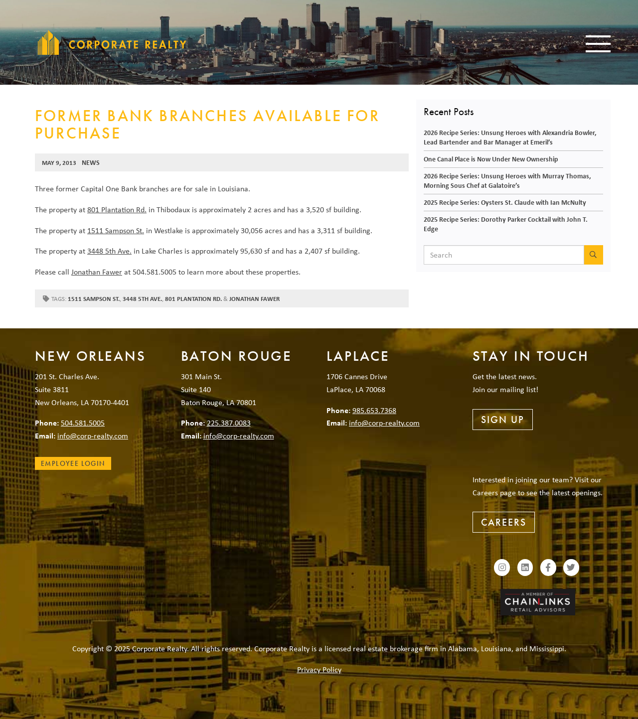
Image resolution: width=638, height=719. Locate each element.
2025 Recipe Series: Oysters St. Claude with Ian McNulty (505, 202)
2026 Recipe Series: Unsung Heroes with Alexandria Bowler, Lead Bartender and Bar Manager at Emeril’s (510, 137)
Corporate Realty (112, 42)
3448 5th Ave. (109, 250)
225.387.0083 (229, 422)
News (91, 162)
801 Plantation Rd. (117, 209)
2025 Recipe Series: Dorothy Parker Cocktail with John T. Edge (506, 223)
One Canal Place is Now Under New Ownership (491, 158)
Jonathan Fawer (96, 271)
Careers (503, 522)
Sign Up (502, 419)
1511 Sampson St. (115, 230)
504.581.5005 (83, 422)
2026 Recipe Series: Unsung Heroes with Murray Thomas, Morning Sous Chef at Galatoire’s (507, 180)
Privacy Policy (319, 669)
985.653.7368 (374, 410)
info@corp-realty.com (92, 435)
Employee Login (73, 463)
